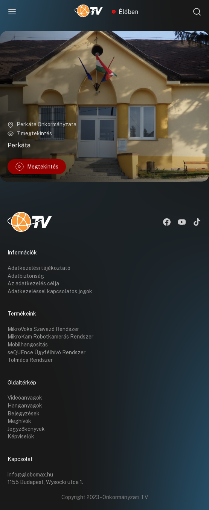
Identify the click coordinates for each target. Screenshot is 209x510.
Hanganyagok (25, 406)
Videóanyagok (25, 398)
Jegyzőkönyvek (26, 429)
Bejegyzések (24, 413)
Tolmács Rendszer (30, 360)
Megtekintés (36, 166)
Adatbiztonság (26, 276)
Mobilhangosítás (28, 345)
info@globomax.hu (30, 475)
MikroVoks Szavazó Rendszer (43, 329)
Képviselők (21, 436)
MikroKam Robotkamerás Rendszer (50, 337)
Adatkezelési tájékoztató (39, 268)
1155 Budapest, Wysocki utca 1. (45, 482)
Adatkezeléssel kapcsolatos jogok (50, 291)
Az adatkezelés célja (33, 283)
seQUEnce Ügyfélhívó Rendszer (46, 352)
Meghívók (19, 421)
